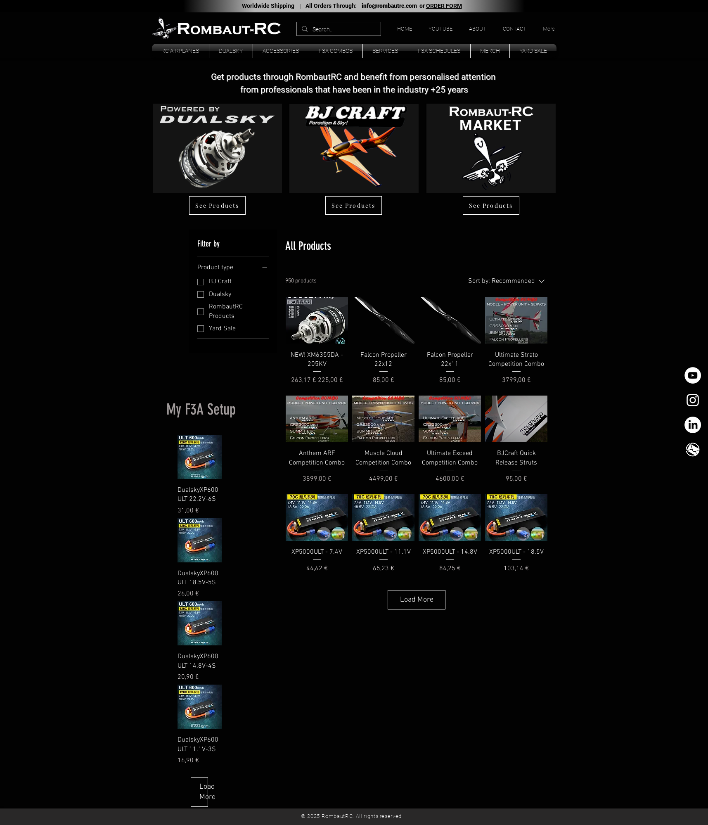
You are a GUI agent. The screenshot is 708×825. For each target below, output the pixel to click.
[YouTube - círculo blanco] (692, 375)
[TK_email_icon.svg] (692, 449)
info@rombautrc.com (389, 5)
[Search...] (338, 29)
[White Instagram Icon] (692, 400)
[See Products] (217, 205)
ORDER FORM (444, 5)
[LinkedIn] (692, 425)
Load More (416, 599)
